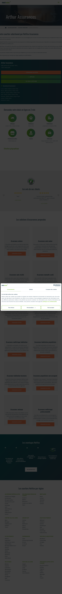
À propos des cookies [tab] (51, 289)
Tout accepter (50, 307)
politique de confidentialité (50, 301)
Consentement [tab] (10, 289)
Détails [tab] (31, 289)
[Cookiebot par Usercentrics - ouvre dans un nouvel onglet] (54, 285)
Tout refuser (11, 307)
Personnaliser (31, 307)
